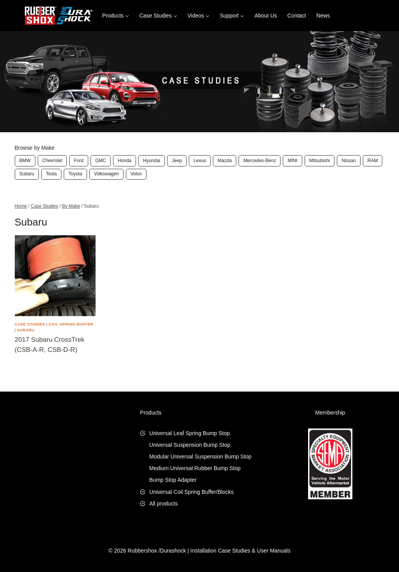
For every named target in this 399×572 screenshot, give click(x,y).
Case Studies (30, 324)
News (323, 15)
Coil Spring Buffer (71, 324)
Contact (296, 15)
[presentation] (55, 275)
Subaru (26, 330)
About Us (265, 15)
